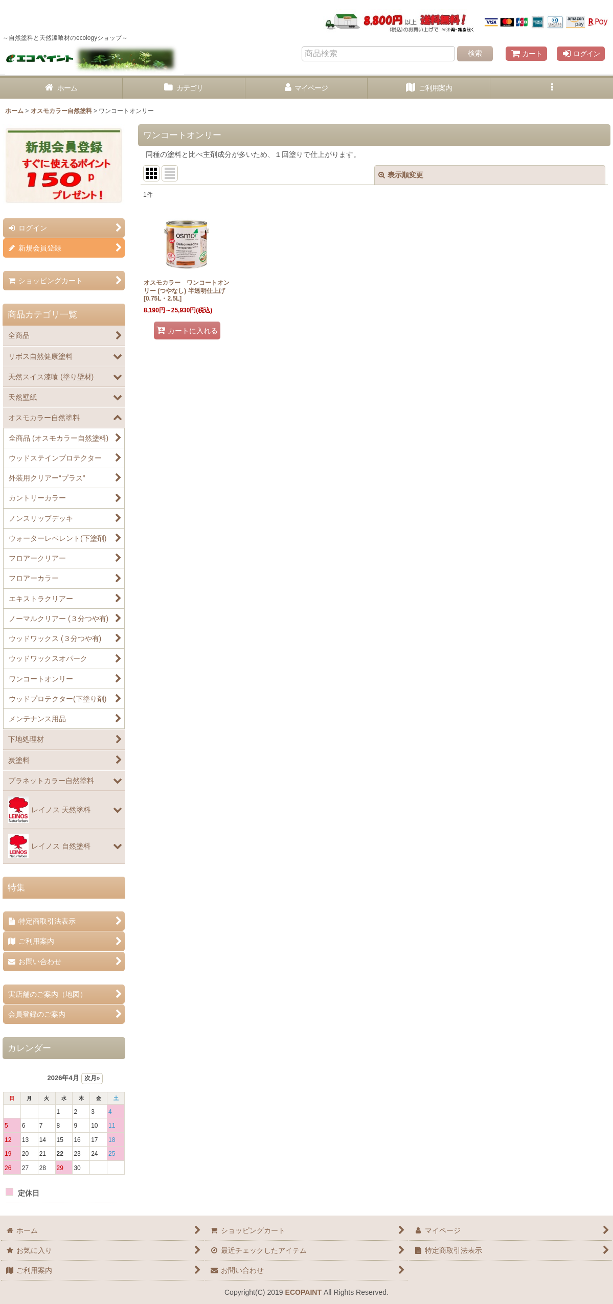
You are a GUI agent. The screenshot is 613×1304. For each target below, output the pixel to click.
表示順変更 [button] (400, 175)
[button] (551, 88)
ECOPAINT (303, 1292)
